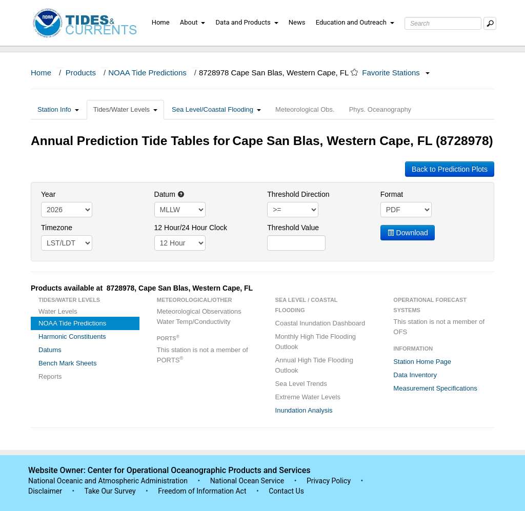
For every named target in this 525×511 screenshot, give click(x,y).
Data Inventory (415, 375)
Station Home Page (422, 361)
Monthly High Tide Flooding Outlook (315, 342)
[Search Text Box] (443, 23)
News (297, 22)
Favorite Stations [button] (396, 72)
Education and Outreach (355, 22)
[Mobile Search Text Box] (489, 23)
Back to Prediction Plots (450, 169)
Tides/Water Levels (125, 109)
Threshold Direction (298, 194)
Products (81, 72)
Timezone (56, 227)
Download (407, 233)
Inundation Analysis (304, 410)
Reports (50, 376)
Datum (169, 194)
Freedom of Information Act (202, 491)
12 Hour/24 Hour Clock (190, 227)
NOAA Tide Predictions (147, 72)
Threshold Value (293, 227)
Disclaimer (45, 491)
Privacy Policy (329, 481)
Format (391, 194)
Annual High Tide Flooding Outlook (314, 365)
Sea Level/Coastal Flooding (216, 109)
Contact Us (286, 491)
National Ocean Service (247, 481)
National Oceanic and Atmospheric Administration (108, 481)
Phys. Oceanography (380, 109)
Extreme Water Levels (307, 397)
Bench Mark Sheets (67, 363)
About (193, 22)
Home (161, 22)
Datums (50, 350)
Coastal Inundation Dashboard (320, 323)
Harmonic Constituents (72, 336)
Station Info (58, 109)
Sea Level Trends (301, 383)
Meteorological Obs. (305, 109)
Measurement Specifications (435, 388)
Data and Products (247, 22)
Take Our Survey (110, 491)
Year (48, 194)
